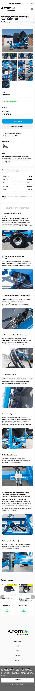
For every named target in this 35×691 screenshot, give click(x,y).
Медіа (17, 646)
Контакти (17, 660)
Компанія (17, 655)
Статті (17, 651)
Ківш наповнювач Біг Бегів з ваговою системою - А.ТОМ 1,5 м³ (25, 599)
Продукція (17, 641)
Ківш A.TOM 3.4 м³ (7, 598)
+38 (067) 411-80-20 (15, 4)
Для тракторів (6, 94)
